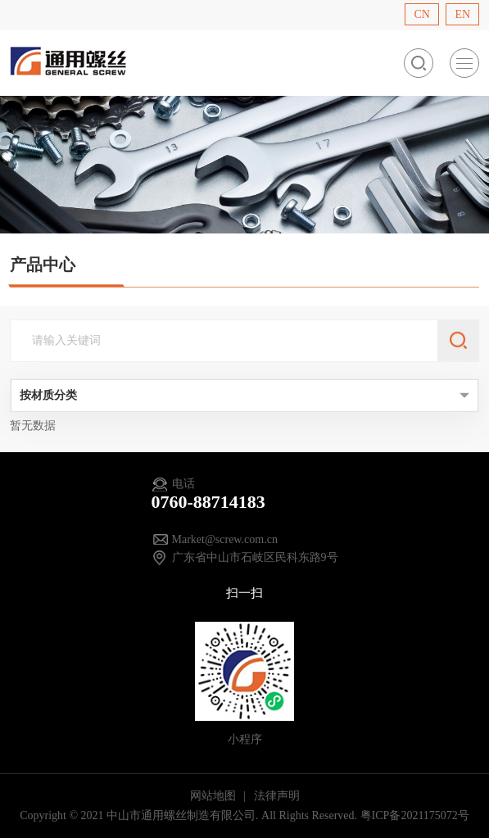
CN (421, 14)
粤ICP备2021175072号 (414, 815)
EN (462, 14)
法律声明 (277, 796)
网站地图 (214, 796)
